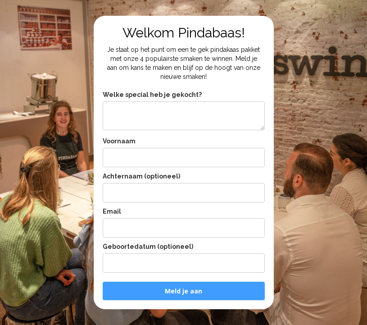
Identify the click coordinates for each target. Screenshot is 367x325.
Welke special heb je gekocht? (152, 94)
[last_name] (184, 192)
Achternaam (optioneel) (141, 176)
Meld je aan (183, 291)
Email (112, 211)
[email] (184, 228)
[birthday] (184, 263)
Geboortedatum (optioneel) (148, 246)
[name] (184, 157)
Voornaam (119, 141)
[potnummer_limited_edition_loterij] (184, 115)
